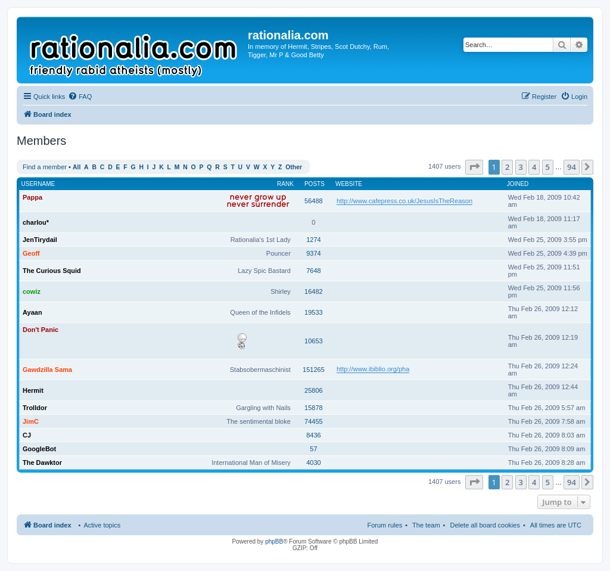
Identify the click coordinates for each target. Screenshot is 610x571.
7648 (313, 270)
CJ (27, 435)
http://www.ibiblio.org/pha (373, 369)
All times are (555, 525)
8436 (313, 435)
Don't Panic (40, 329)
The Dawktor (42, 462)
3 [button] (521, 167)
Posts (314, 184)
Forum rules (384, 525)
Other (293, 167)
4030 (313, 462)
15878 (313, 407)
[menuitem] (80, 96)
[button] (474, 167)
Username (38, 184)
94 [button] (571, 167)
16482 (313, 291)
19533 (313, 312)
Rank (285, 184)
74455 (313, 421)
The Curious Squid (52, 270)
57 (313, 448)
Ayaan (32, 312)
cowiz (32, 291)
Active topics (101, 525)
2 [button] (507, 167)
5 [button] (548, 167)
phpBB (274, 541)
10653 (313, 341)
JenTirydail (40, 239)
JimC (31, 421)
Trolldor (35, 407)
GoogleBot (39, 448)
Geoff (31, 253)
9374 (313, 253)
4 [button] (534, 167)
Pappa (32, 197)
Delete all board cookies (484, 525)
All (76, 167)
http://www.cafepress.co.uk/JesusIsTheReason (404, 200)
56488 (313, 200)
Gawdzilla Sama (47, 369)
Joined (518, 184)
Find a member (45, 166)
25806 (313, 390)
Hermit (33, 390)
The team (426, 525)
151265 (314, 369)
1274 (313, 239)
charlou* (36, 222)
